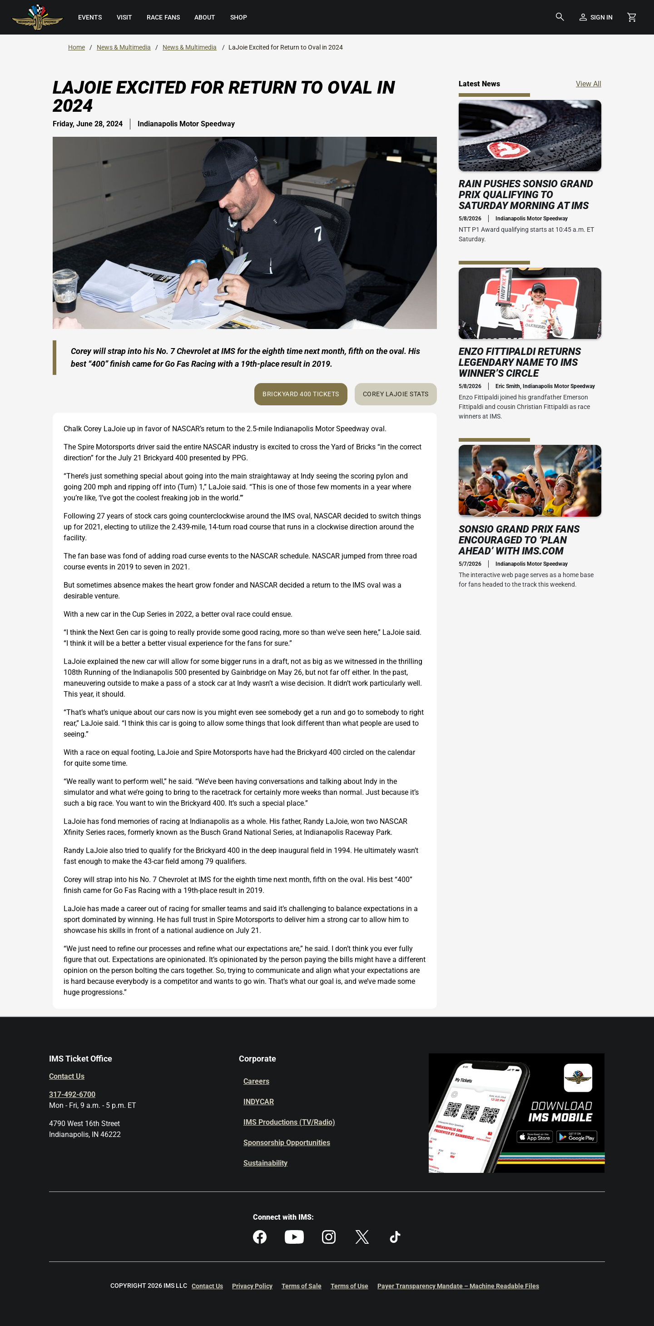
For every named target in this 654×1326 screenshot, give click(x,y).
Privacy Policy (252, 1286)
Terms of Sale (302, 1286)
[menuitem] (89, 17)
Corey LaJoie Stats (396, 394)
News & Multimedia (124, 47)
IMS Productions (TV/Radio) (289, 1122)
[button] (560, 17)
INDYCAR (258, 1101)
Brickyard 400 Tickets (301, 394)
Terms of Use (349, 1286)
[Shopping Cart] (631, 17)
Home (76, 47)
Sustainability (265, 1163)
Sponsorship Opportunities (286, 1142)
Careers (256, 1081)
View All (588, 83)
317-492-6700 (72, 1094)
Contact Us (66, 1076)
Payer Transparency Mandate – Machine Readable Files (458, 1286)
